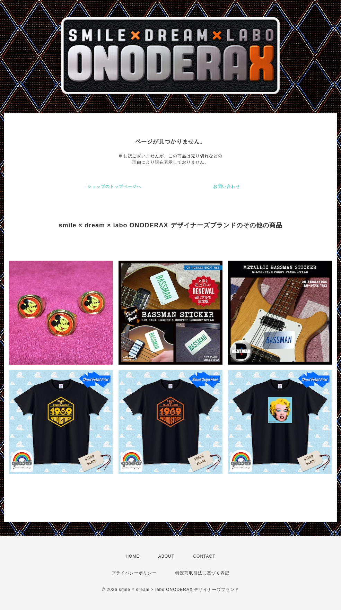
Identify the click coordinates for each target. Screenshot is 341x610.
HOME (132, 556)
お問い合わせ (226, 186)
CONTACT (204, 556)
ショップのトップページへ (114, 186)
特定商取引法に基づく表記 (202, 572)
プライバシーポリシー (134, 572)
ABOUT (166, 556)
